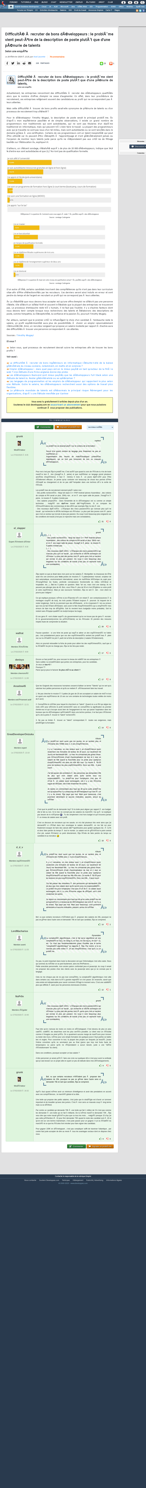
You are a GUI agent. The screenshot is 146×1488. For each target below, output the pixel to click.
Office (121, 7)
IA (50, 7)
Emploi (79, 2)
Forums (13, 2)
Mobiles (129, 7)
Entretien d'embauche (49, 10)
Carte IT (109, 10)
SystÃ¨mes (140, 7)
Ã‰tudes (90, 2)
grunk (19, 555)
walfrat (20, 752)
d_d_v (19, 966)
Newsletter (65, 2)
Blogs (44, 2)
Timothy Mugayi (25, 375)
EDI (91, 7)
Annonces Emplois (95, 10)
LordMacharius (19, 1050)
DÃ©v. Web (82, 7)
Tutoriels (26, 2)
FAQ (36, 2)
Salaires (63, 10)
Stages (117, 10)
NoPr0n (19, 1115)
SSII (70, 10)
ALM (56, 7)
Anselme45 (19, 805)
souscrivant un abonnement (66, 444)
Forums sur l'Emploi (25, 10)
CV (36, 10)
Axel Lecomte (39, 96)
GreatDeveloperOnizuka (20, 853)
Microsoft (64, 7)
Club (110, 2)
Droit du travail (80, 10)
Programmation (102, 7)
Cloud (44, 7)
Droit (101, 2)
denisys (19, 778)
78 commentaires (57, 97)
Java (73, 7)
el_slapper (19, 647)
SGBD (113, 7)
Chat (53, 2)
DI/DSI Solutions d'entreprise (27, 7)
